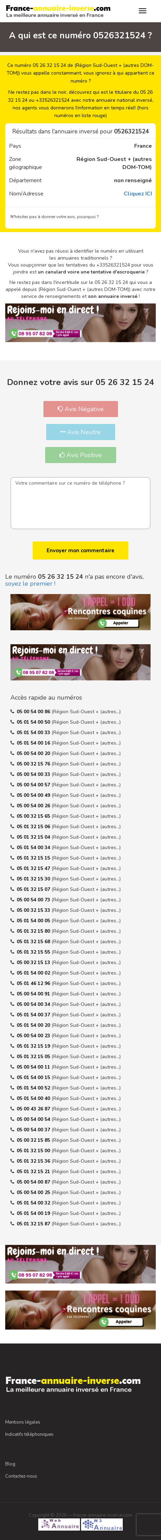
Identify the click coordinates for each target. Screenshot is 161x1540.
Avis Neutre (81, 432)
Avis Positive (80, 455)
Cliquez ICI (138, 194)
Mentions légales (22, 1422)
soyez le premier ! (30, 583)
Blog (10, 1464)
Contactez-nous (21, 1476)
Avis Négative (81, 409)
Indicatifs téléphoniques (29, 1434)
